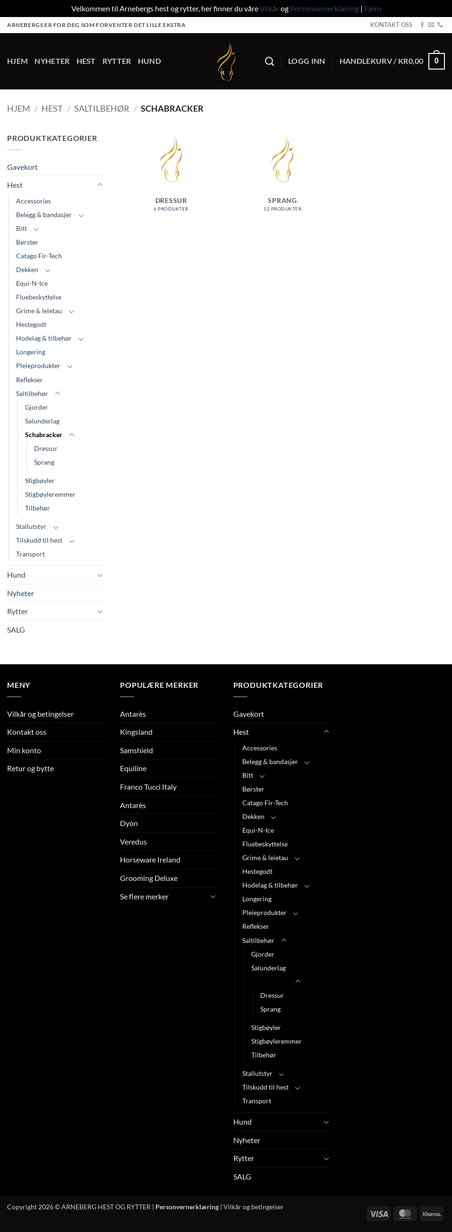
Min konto (24, 750)
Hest (86, 60)
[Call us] (440, 25)
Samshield (136, 750)
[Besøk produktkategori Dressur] (171, 183)
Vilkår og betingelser (40, 713)
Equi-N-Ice (32, 283)
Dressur (46, 448)
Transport (30, 554)
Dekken (27, 269)
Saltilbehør (101, 108)
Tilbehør (37, 508)
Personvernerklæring (324, 8)
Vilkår (269, 8)
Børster (27, 242)
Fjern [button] (372, 8)
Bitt (21, 228)
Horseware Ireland (150, 859)
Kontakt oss (26, 731)
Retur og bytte (30, 768)
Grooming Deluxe (149, 877)
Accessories (33, 201)
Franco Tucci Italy (148, 786)
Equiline (133, 768)
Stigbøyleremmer (50, 494)
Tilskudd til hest (39, 540)
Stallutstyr (31, 526)
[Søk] (269, 61)
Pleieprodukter (38, 365)
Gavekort (22, 166)
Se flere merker (144, 896)
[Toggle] (100, 185)
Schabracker (43, 435)
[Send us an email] (431, 25)
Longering (30, 352)
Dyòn (129, 822)
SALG (16, 629)
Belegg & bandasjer (44, 215)
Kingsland (136, 731)
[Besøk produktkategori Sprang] (282, 183)
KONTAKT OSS (391, 24)
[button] (306, 61)
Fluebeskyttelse (38, 297)
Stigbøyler (40, 480)
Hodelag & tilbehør (44, 338)
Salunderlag (42, 421)
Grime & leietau (39, 311)
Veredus (133, 841)
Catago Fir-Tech (39, 256)
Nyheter (51, 60)
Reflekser (29, 380)
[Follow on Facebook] (422, 25)
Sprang (44, 462)
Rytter (116, 60)
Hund (149, 60)
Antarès (133, 713)
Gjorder (36, 407)
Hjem (17, 60)
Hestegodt (31, 324)
